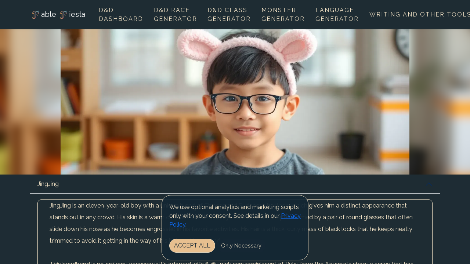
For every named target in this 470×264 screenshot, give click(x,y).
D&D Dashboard (121, 14)
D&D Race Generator (175, 14)
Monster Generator (283, 14)
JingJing (48, 183)
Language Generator (337, 14)
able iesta (57, 15)
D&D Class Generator (229, 14)
